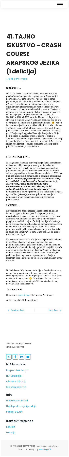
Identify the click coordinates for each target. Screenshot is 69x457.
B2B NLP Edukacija (16, 381)
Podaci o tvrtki (14, 411)
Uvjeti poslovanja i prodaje (21, 406)
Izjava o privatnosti (17, 400)
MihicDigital (45, 449)
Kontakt (10, 427)
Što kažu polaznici (16, 387)
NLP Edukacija (13, 375)
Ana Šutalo (24, 295)
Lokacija (10, 432)
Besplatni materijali (17, 370)
